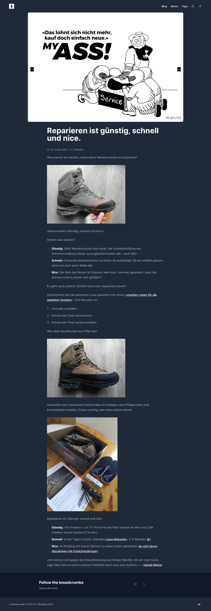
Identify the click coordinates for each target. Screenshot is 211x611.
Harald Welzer (152, 565)
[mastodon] (135, 584)
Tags (185, 6)
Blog (164, 6)
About (174, 6)
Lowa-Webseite (116, 539)
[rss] (144, 584)
